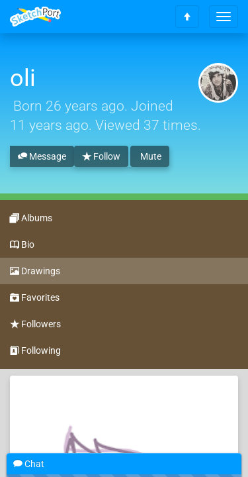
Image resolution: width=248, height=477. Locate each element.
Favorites (35, 298)
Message (42, 157)
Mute (149, 156)
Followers (35, 325)
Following (35, 351)
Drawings (35, 272)
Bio (22, 245)
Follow (101, 157)
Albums (31, 219)
